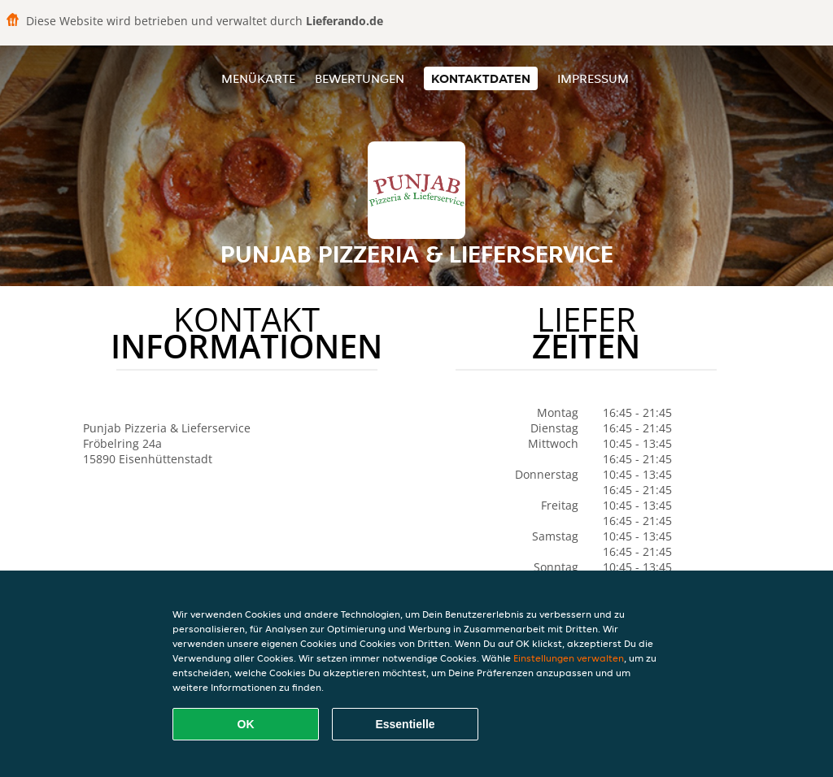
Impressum (593, 78)
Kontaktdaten (480, 78)
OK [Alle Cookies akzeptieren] (246, 724)
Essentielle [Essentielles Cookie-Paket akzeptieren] (404, 724)
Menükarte (258, 78)
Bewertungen (359, 78)
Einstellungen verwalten (568, 658)
